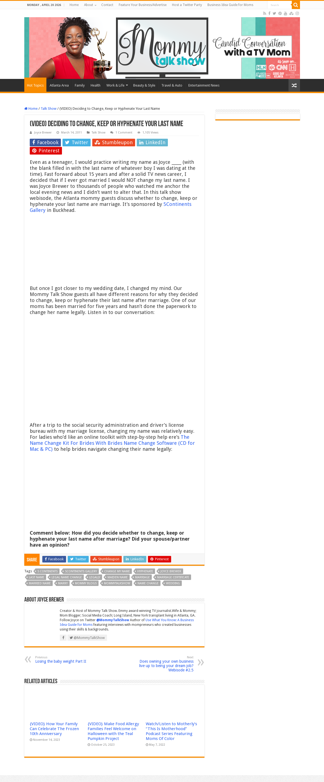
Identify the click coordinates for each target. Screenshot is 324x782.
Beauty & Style (144, 85)
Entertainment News (203, 85)
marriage (142, 577)
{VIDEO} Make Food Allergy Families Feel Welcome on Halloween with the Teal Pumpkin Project (113, 731)
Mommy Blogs (86, 583)
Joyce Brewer (43, 132)
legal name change (67, 577)
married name (40, 583)
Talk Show (49, 108)
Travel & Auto (171, 85)
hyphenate (145, 571)
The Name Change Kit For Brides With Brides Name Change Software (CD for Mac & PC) (112, 443)
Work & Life (115, 85)
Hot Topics (35, 85)
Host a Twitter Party (187, 5)
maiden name (118, 577)
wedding (173, 583)
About (88, 5)
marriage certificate (173, 577)
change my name (117, 571)
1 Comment (123, 132)
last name (36, 577)
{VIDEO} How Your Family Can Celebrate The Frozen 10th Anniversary (54, 728)
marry (63, 583)
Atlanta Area (59, 85)
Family (80, 85)
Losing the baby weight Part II (63, 659)
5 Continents (47, 571)
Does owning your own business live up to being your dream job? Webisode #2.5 (166, 664)
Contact (107, 5)
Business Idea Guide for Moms (230, 5)
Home (74, 5)
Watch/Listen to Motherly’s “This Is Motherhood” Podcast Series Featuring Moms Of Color (171, 731)
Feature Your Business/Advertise (143, 5)
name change (148, 583)
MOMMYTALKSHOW (117, 583)
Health (95, 85)
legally (94, 577)
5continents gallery (81, 571)
